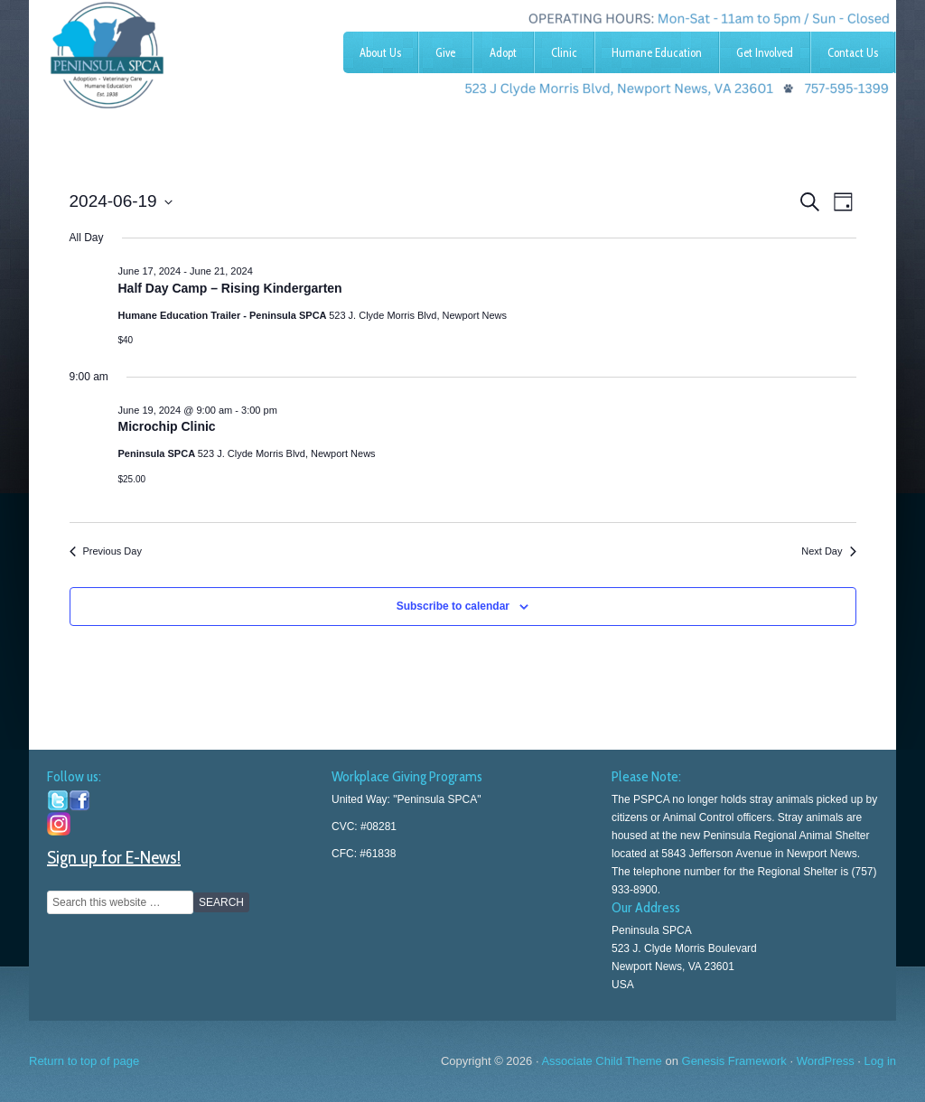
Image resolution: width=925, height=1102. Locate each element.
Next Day (828, 551)
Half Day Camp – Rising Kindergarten (230, 288)
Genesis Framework (734, 1061)
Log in (880, 1061)
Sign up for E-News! (114, 857)
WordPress (826, 1061)
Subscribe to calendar (453, 606)
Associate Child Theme (601, 1061)
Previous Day (106, 551)
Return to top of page (84, 1061)
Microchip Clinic (167, 426)
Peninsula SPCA (164, 49)
